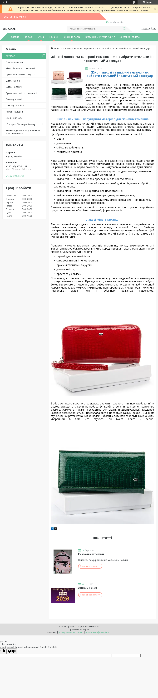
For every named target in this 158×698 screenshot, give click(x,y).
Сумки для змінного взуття (20, 74)
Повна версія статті (90, 566)
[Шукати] (124, 29)
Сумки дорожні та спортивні (21, 93)
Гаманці (53, 37)
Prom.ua (95, 626)
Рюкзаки (28, 37)
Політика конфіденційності (98, 632)
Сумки (41, 37)
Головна (14, 37)
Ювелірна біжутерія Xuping (100, 37)
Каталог (10, 55)
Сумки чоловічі (14, 86)
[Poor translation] (12, 651)
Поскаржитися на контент (71, 632)
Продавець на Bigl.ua (79, 629)
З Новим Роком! (87, 587)
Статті (58, 48)
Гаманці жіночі (14, 99)
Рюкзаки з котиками (91, 553)
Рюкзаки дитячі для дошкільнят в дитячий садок (23, 132)
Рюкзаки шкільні (14, 62)
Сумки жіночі (13, 80)
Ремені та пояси (71, 37)
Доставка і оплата (129, 37)
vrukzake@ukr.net (15, 176)
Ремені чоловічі (14, 111)
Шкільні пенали (14, 117)
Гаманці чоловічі (15, 105)
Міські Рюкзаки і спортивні (20, 68)
